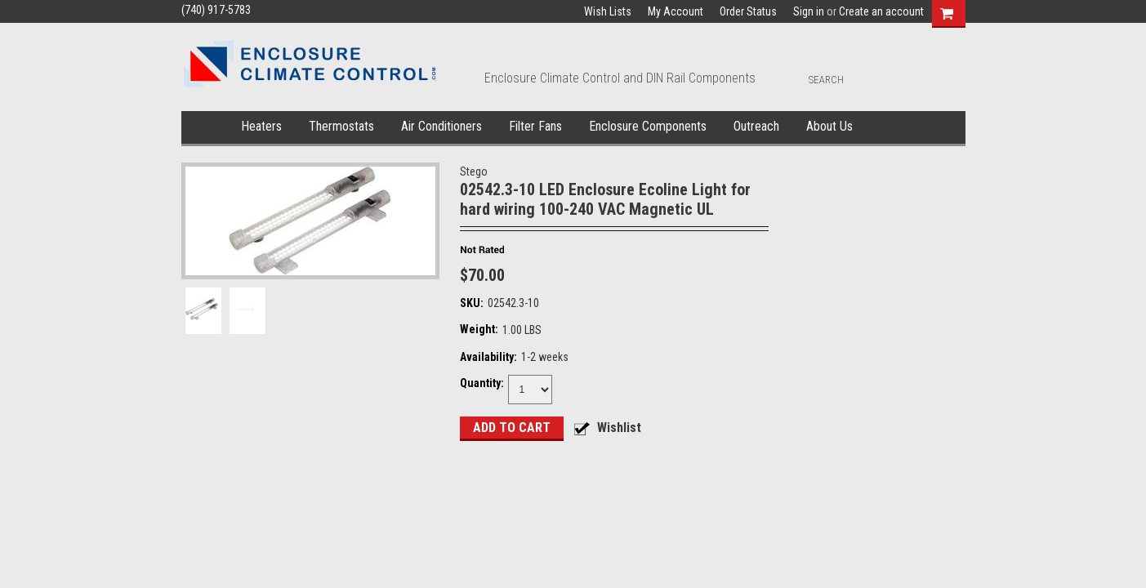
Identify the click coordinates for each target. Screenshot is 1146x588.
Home (208, 127)
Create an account (881, 11)
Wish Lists (607, 11)
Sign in (808, 11)
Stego (474, 171)
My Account (675, 11)
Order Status (748, 11)
